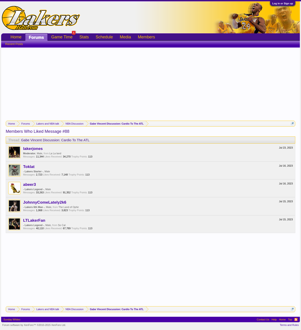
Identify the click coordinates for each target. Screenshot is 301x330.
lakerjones (33, 148)
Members (146, 37)
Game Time (63, 36)
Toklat (29, 166)
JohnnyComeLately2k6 (44, 202)
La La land (55, 153)
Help (274, 319)
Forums (36, 37)
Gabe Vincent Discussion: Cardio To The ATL (55, 140)
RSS (296, 319)
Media (125, 37)
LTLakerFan (34, 220)
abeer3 (29, 184)
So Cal (61, 225)
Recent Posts (14, 44)
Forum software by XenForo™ (34, 325)
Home (16, 37)
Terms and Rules (289, 325)
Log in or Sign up (282, 3)
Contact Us (263, 319)
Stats (84, 37)
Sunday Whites (11, 319)
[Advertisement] (150, 82)
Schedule (104, 37)
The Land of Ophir (68, 207)
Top (290, 319)
